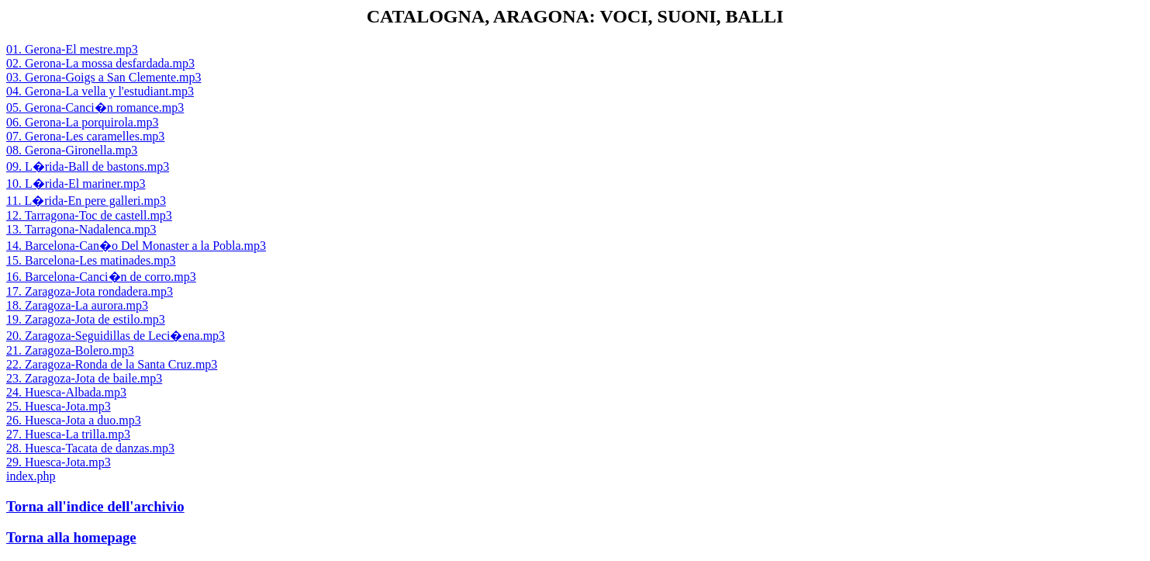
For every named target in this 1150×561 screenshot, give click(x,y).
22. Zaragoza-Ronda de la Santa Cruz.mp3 (111, 364)
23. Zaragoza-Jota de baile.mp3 (84, 378)
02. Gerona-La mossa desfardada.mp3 (100, 63)
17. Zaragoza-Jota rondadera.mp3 (89, 291)
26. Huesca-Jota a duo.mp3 (73, 420)
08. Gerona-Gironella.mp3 (71, 150)
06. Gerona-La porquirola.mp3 (82, 122)
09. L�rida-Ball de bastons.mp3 (87, 166)
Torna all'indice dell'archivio (95, 506)
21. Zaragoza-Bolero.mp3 (70, 350)
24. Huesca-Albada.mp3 (66, 392)
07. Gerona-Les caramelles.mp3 (85, 136)
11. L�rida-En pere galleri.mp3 (86, 200)
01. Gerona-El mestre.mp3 (72, 49)
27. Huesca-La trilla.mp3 (68, 434)
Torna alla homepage (71, 537)
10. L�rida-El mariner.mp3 (76, 183)
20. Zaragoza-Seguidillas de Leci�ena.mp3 (115, 335)
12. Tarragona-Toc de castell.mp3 (89, 215)
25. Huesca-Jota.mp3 (58, 406)
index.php (31, 476)
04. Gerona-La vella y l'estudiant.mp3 (100, 91)
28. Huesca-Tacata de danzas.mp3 (90, 448)
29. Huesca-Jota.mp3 (58, 462)
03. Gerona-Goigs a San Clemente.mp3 (104, 77)
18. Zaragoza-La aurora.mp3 (77, 305)
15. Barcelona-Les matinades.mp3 (91, 260)
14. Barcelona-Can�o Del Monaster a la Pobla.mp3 (136, 245)
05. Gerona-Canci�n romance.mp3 (95, 107)
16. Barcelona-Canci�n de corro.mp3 (101, 276)
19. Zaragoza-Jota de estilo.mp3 (85, 319)
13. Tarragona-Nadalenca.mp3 (81, 229)
